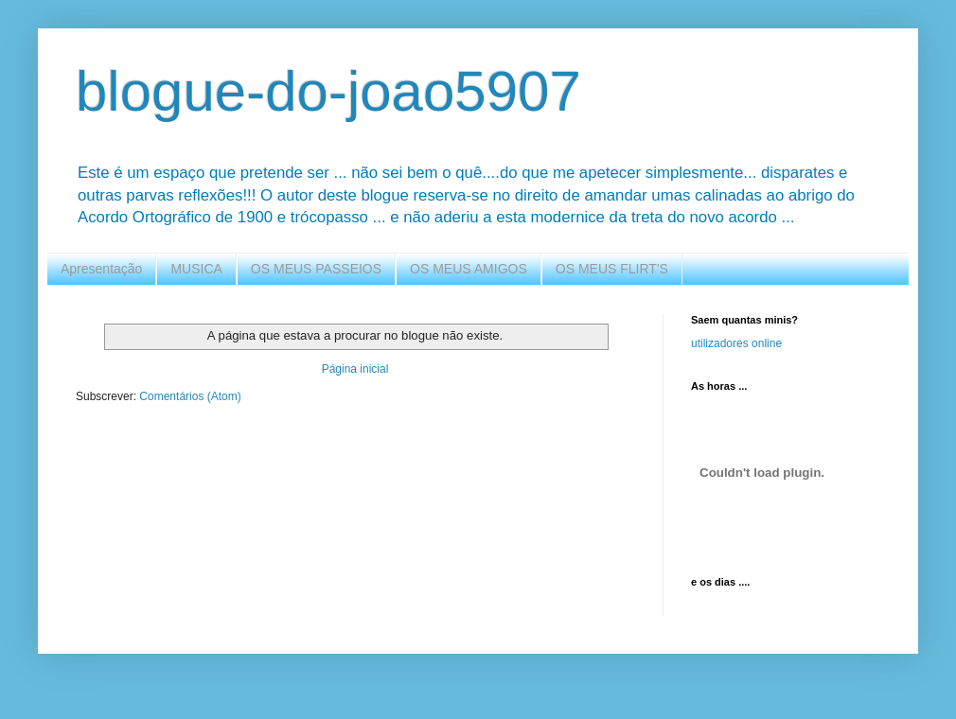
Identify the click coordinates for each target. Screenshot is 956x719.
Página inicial (355, 369)
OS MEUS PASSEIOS (316, 268)
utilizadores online (736, 343)
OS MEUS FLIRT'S (612, 268)
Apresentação (101, 268)
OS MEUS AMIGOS (468, 268)
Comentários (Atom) (189, 396)
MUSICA (195, 268)
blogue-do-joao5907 (328, 91)
